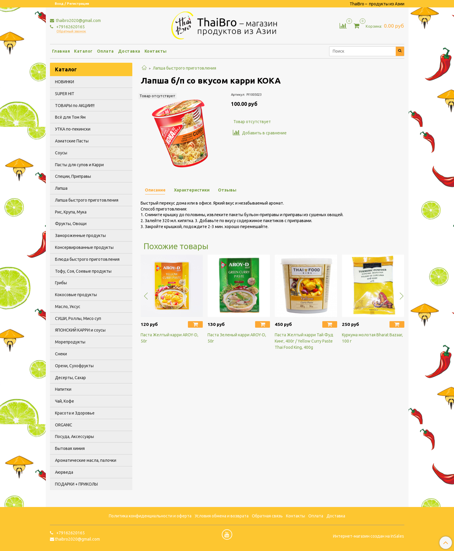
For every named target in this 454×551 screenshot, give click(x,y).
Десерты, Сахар (70, 377)
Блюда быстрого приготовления (87, 259)
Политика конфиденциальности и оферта (150, 516)
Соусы (61, 152)
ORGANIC (63, 425)
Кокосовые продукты (76, 294)
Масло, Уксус (67, 306)
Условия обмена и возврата (222, 516)
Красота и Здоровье (75, 413)
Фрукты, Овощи (71, 223)
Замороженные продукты (80, 235)
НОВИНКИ (64, 81)
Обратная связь (267, 516)
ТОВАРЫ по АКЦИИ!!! (75, 105)
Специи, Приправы (73, 176)
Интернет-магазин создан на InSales (368, 536)
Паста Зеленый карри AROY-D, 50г (237, 337)
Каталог (83, 51)
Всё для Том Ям (70, 117)
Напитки (63, 389)
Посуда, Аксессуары (74, 436)
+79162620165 (70, 26)
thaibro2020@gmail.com (78, 20)
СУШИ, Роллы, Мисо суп (78, 318)
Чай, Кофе (64, 401)
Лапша (61, 188)
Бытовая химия (70, 448)
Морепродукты (70, 342)
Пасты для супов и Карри (79, 164)
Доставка (129, 51)
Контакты (155, 51)
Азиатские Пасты (72, 141)
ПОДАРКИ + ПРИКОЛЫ (76, 484)
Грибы (61, 282)
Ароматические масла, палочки (85, 460)
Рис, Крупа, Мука (71, 212)
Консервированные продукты (84, 247)
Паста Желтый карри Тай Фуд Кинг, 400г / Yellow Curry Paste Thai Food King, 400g (304, 341)
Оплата (105, 51)
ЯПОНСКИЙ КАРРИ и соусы (80, 330)
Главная (61, 51)
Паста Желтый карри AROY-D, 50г (169, 337)
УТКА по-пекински (72, 129)
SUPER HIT (64, 93)
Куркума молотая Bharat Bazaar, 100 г (372, 337)
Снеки (61, 353)
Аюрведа (64, 472)
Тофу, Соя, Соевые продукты (83, 271)
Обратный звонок (71, 31)
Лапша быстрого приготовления (184, 68)
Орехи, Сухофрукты (74, 365)
